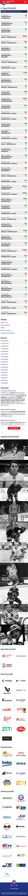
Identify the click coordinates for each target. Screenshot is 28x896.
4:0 (25, 67)
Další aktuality (14, 428)
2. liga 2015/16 (4, 367)
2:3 (26, 112)
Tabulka (3, 327)
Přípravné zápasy (5, 325)
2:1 (26, 212)
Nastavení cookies (22, 893)
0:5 (25, 92)
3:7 (25, 205)
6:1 (26, 54)
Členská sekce (14, 888)
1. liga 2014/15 (4, 370)
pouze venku (15, 11)
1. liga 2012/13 (4, 375)
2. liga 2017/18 (4, 362)
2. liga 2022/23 (4, 348)
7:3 (25, 301)
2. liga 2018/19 (4, 359)
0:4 (25, 105)
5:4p (25, 72)
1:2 (26, 130)
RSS (17, 893)
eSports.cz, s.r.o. (23, 892)
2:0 (25, 123)
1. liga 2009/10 (4, 383)
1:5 (26, 287)
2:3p (25, 199)
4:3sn (25, 250)
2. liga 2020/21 (4, 354)
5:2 (25, 79)
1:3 (26, 15)
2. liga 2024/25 (4, 343)
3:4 (25, 118)
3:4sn (25, 186)
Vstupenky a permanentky (8, 333)
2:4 (25, 255)
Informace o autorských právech (8, 893)
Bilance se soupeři (5, 330)
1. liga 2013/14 (4, 372)
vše (20, 11)
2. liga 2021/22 (4, 351)
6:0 (25, 41)
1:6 (26, 155)
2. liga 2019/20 (4, 356)
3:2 (26, 224)
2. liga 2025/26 (4, 341)
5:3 (25, 236)
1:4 (26, 22)
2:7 (25, 180)
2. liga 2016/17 (4, 364)
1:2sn (25, 98)
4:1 (26, 29)
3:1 (26, 86)
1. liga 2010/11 (4, 380)
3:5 (25, 47)
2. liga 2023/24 (4, 346)
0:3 (25, 61)
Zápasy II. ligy (4, 322)
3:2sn (25, 36)
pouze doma (9, 11)
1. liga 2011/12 (4, 377)
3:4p (25, 230)
